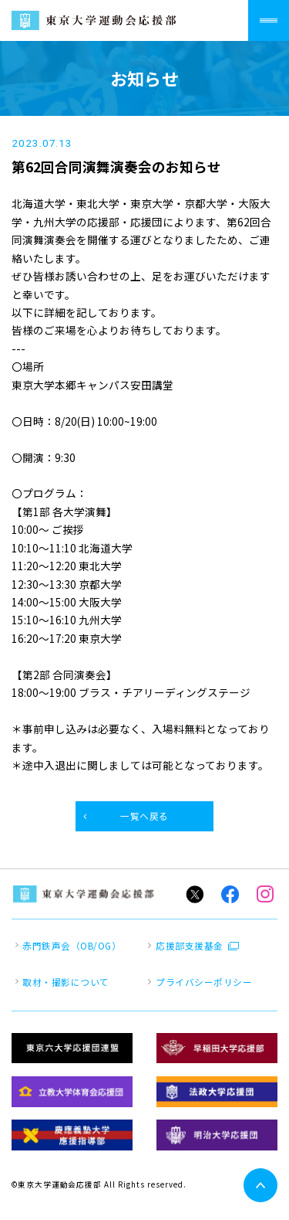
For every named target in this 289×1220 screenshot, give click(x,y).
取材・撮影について (65, 982)
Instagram (265, 894)
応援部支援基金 (189, 945)
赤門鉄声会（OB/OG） (71, 945)
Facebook (230, 894)
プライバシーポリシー (204, 982)
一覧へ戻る (144, 815)
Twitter (194, 894)
